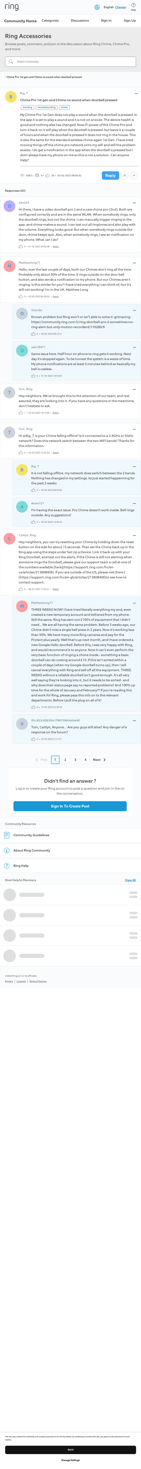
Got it (71, 1449)
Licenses (21, 981)
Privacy (9, 981)
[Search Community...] (73, 61)
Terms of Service (38, 981)
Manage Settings (70, 1460)
